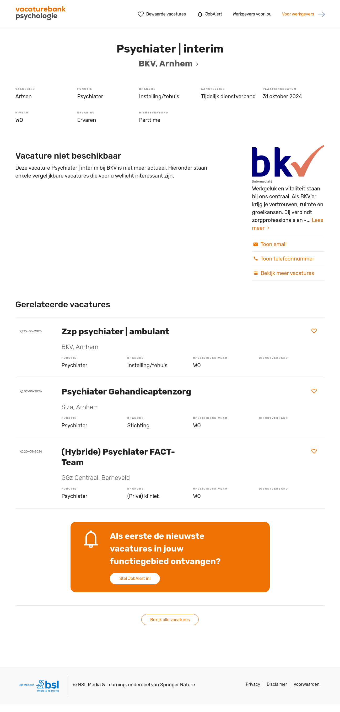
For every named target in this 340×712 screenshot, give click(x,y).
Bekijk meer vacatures (283, 273)
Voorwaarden (306, 684)
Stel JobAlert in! (134, 578)
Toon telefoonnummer (283, 259)
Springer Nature (177, 685)
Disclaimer (277, 684)
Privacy (253, 684)
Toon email (269, 244)
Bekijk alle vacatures (170, 619)
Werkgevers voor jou (252, 14)
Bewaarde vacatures (162, 14)
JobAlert (209, 14)
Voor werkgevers (298, 14)
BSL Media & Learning (102, 685)
